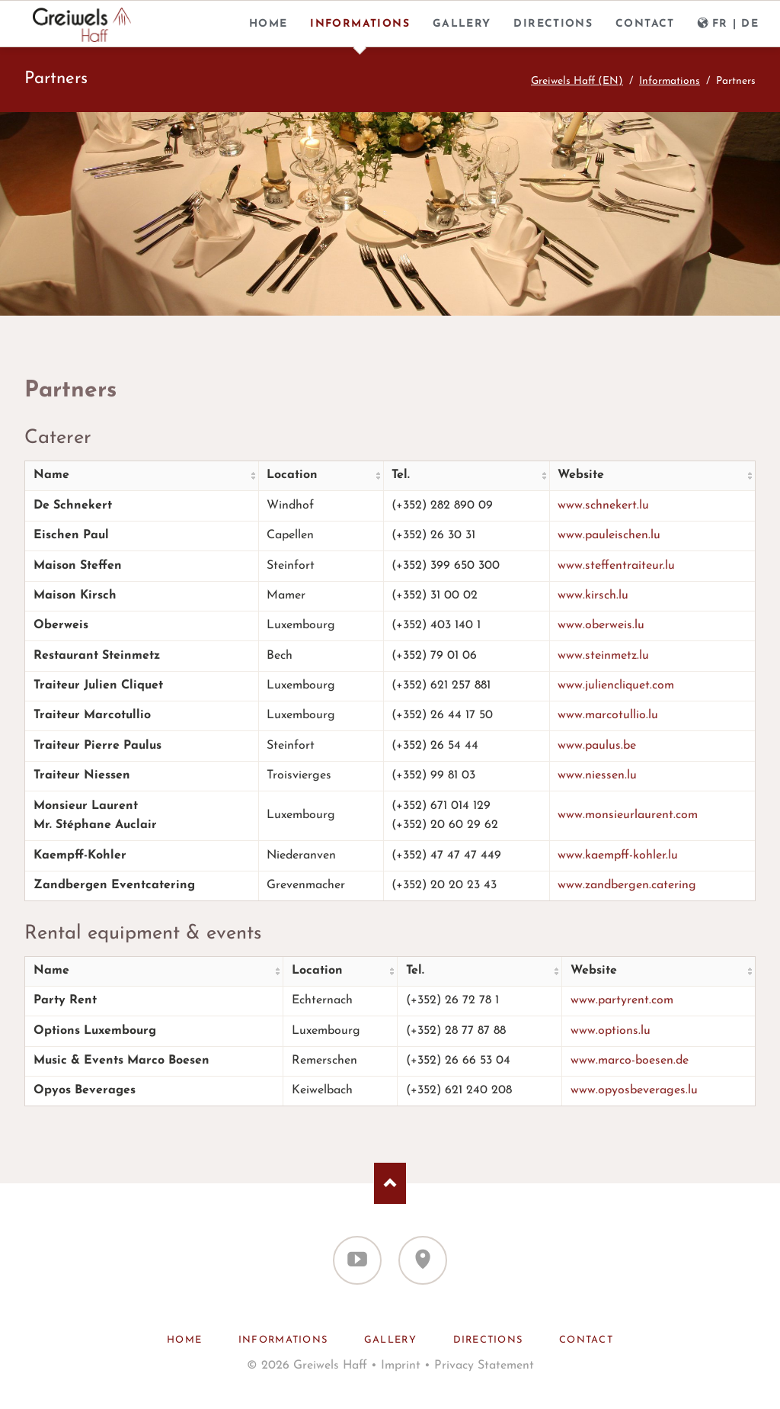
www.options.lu (611, 1031)
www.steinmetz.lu (603, 656)
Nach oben (390, 1183)
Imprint (400, 1365)
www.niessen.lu (597, 775)
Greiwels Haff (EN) (577, 81)
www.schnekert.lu (603, 505)
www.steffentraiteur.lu (616, 566)
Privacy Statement (484, 1365)
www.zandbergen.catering (627, 885)
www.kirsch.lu (593, 595)
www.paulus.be (597, 746)
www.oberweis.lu (601, 625)
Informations (360, 24)
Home (268, 24)
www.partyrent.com (622, 1000)
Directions (553, 24)
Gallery (462, 24)
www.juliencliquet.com (616, 685)
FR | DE (735, 24)
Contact (645, 24)
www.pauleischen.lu (609, 535)
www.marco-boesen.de (630, 1060)
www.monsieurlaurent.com (628, 815)
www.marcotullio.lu (608, 715)
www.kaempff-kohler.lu (618, 855)
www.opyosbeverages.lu (634, 1090)
